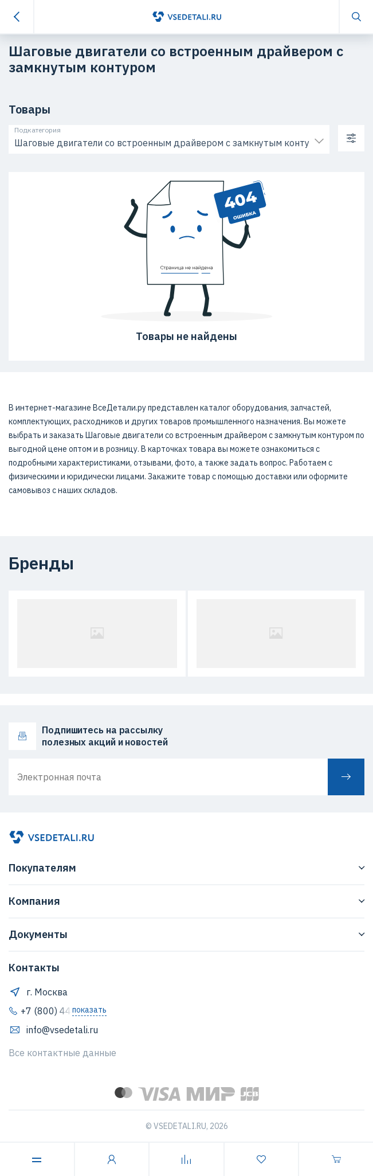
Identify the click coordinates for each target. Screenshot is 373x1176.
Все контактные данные (62, 1052)
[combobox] (169, 140)
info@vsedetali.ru (53, 1029)
